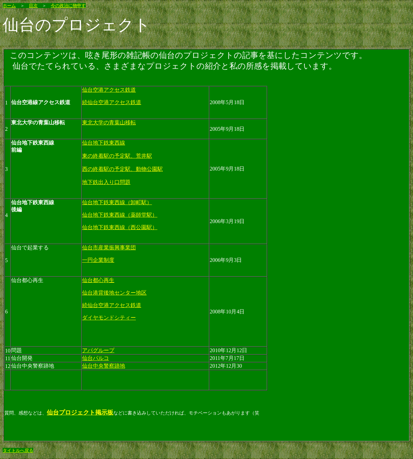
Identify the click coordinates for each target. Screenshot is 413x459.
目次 (33, 5)
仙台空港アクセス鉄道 (109, 90)
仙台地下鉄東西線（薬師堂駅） (119, 215)
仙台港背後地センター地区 (114, 293)
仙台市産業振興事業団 (109, 247)
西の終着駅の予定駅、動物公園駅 (122, 169)
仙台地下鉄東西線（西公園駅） (119, 227)
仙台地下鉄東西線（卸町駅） (117, 202)
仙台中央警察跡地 (103, 366)
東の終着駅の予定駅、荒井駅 (117, 156)
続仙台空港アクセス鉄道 (111, 102)
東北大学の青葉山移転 (109, 122)
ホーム (9, 5)
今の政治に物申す (68, 5)
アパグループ (98, 350)
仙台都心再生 (98, 280)
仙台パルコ (95, 358)
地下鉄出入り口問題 (106, 182)
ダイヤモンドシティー (109, 317)
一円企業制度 (98, 260)
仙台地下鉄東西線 (103, 143)
